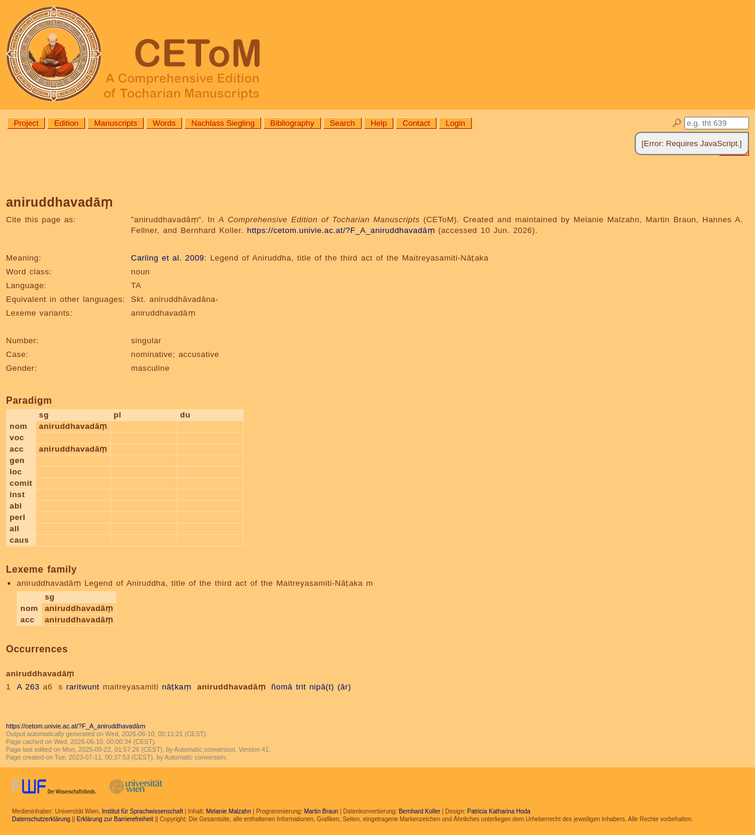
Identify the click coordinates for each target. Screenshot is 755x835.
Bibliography (292, 123)
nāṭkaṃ (176, 686)
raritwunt (82, 686)
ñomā (281, 686)
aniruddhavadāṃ (231, 686)
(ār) (344, 686)
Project (26, 123)
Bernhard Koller (419, 811)
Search (342, 123)
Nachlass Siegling (222, 123)
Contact (416, 123)
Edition (66, 123)
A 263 (28, 686)
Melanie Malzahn (228, 811)
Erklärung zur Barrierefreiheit (115, 819)
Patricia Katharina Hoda (498, 811)
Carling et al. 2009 (167, 257)
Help (379, 123)
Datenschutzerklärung (41, 819)
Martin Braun (321, 811)
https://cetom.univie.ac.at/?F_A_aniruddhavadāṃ (341, 230)
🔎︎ (677, 123)
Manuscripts (115, 123)
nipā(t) (322, 686)
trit (301, 686)
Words (164, 123)
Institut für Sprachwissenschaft (142, 811)
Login (455, 123)
